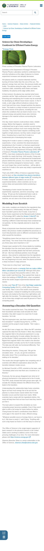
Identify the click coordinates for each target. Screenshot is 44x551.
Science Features (13, 24)
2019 (4, 26)
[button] (35, 12)
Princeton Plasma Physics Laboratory (24, 152)
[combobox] (16, 12)
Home (4, 24)
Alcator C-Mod (28, 216)
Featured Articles (35, 24)
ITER (19, 277)
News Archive (24, 24)
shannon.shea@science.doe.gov (26, 442)
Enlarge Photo (7, 49)
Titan (13, 285)
